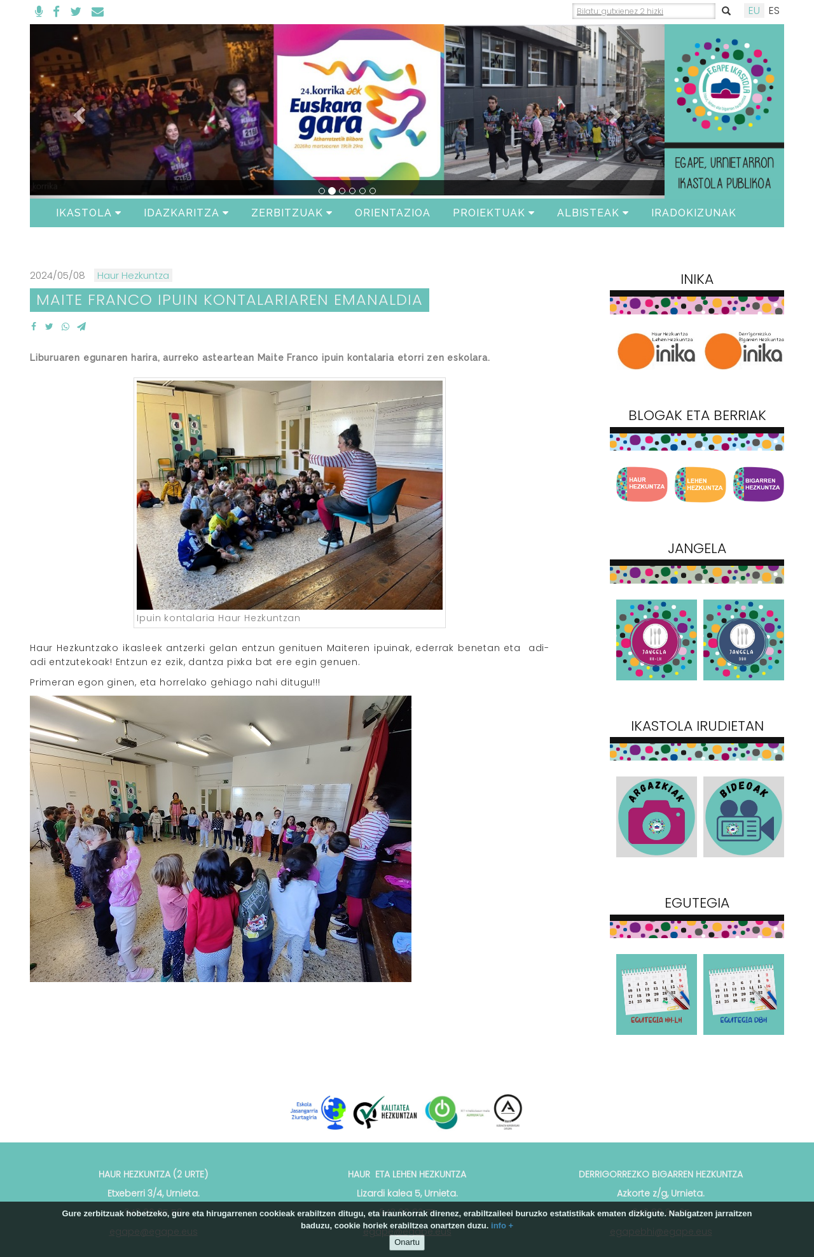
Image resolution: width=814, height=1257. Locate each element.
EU (754, 10)
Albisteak (593, 213)
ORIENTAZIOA (393, 213)
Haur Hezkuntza (133, 275)
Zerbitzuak (292, 213)
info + (502, 1225)
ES (774, 10)
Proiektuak (494, 213)
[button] (77, 111)
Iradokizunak (693, 213)
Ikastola (88, 213)
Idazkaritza (186, 213)
